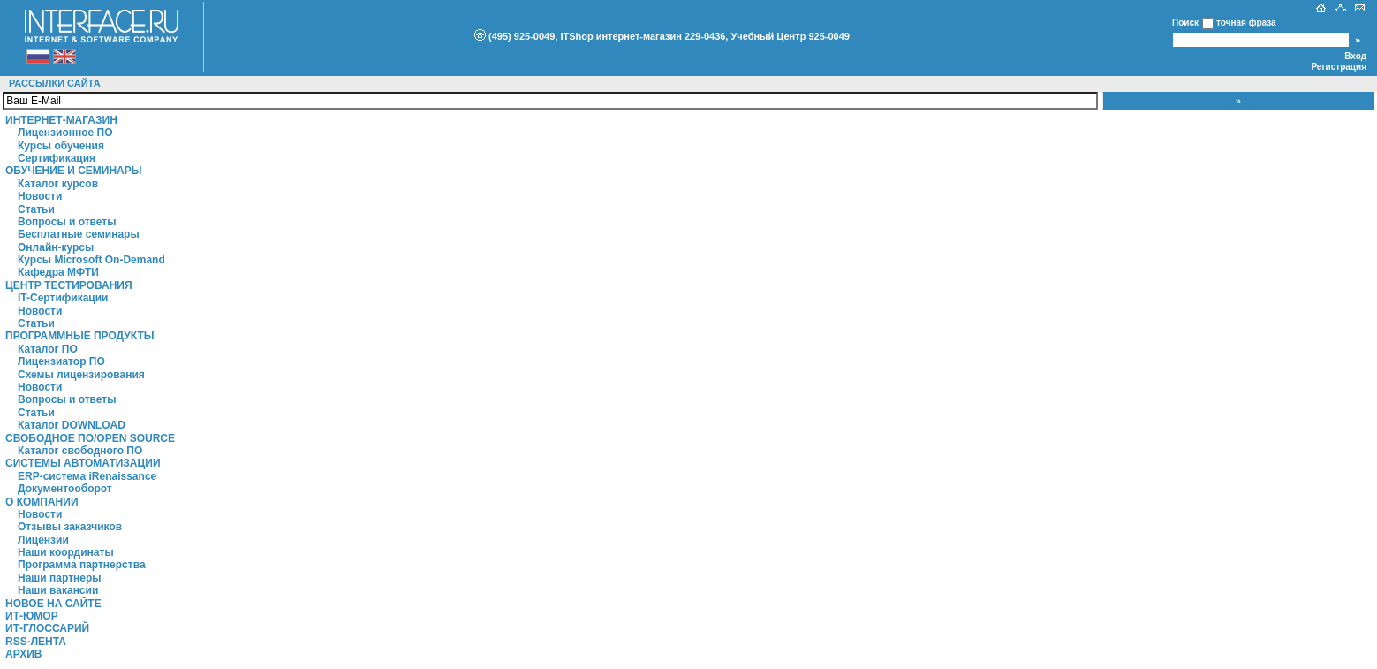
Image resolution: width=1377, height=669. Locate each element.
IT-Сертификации (63, 298)
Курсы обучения (61, 146)
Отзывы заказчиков (70, 527)
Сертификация (56, 158)
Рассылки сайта (55, 83)
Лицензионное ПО (65, 132)
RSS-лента (35, 641)
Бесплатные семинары (79, 234)
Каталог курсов (58, 184)
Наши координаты (66, 552)
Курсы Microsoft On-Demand (91, 260)
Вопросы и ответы (67, 222)
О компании (42, 502)
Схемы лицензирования (81, 375)
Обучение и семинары (73, 170)
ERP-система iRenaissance (87, 476)
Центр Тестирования (68, 285)
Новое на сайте (53, 603)
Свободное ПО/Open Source (90, 438)
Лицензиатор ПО (61, 361)
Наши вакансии (58, 590)
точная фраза (1246, 22)
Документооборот (65, 489)
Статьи (36, 209)
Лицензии (43, 540)
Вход (1355, 56)
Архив (23, 654)
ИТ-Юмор (31, 616)
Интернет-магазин (61, 120)
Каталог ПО (48, 349)
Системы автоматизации (83, 463)
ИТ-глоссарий (47, 628)
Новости (40, 196)
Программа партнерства (82, 565)
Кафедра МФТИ (58, 272)
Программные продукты (79, 336)
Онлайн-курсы (56, 247)
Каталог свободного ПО (80, 451)
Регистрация (1338, 67)
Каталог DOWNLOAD (71, 425)
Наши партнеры (60, 578)
